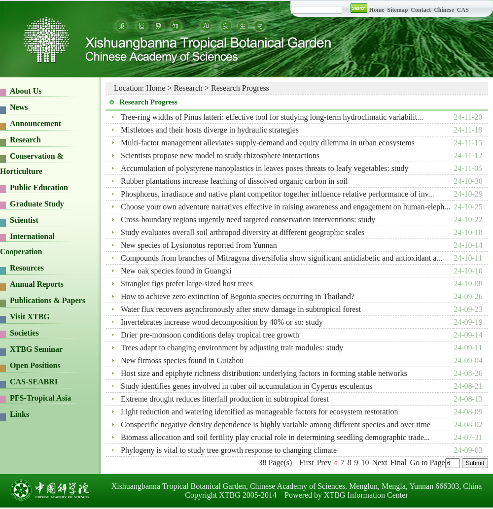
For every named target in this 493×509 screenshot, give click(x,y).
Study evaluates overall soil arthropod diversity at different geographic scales (242, 232)
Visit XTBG (30, 316)
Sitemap (398, 9)
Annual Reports (37, 284)
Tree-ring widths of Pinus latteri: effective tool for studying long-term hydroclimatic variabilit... (272, 117)
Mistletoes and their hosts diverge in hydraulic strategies (210, 130)
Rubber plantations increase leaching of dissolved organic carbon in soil (234, 181)
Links (19, 414)
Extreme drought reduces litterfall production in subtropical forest (225, 399)
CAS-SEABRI (34, 381)
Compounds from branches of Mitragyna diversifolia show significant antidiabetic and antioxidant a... (281, 258)
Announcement (35, 123)
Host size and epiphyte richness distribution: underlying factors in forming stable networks (264, 373)
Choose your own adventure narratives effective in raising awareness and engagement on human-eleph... (285, 207)
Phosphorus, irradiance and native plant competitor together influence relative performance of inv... (277, 194)
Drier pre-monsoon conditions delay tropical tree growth (210, 335)
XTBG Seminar (36, 349)
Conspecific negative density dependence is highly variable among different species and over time (275, 424)
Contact (421, 9)
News (19, 107)
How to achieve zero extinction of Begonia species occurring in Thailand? (237, 296)
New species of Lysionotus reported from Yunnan (199, 245)
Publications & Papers (47, 300)
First (306, 462)
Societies (24, 333)
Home (377, 9)
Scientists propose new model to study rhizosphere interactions (220, 155)
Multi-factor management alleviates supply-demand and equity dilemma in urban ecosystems (268, 142)
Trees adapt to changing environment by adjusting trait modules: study (232, 347)
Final (398, 462)
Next (379, 462)
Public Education (39, 187)
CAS (463, 9)
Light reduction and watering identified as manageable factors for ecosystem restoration (259, 411)
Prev (324, 462)
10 (365, 462)
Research (25, 140)
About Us (25, 91)
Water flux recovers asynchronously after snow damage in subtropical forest (241, 309)
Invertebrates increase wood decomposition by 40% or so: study (222, 322)
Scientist (24, 220)
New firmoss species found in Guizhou (182, 360)
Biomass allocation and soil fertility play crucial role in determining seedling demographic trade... (275, 437)
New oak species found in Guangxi (176, 271)
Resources (27, 268)
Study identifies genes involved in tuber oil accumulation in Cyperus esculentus (246, 386)
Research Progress (240, 88)
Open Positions (35, 365)
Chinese (444, 9)
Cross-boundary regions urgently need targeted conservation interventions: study (248, 219)
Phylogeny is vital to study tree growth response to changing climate (229, 450)
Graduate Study (37, 204)
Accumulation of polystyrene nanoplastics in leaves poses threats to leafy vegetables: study (264, 168)
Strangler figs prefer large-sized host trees (187, 283)
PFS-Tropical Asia (40, 398)
